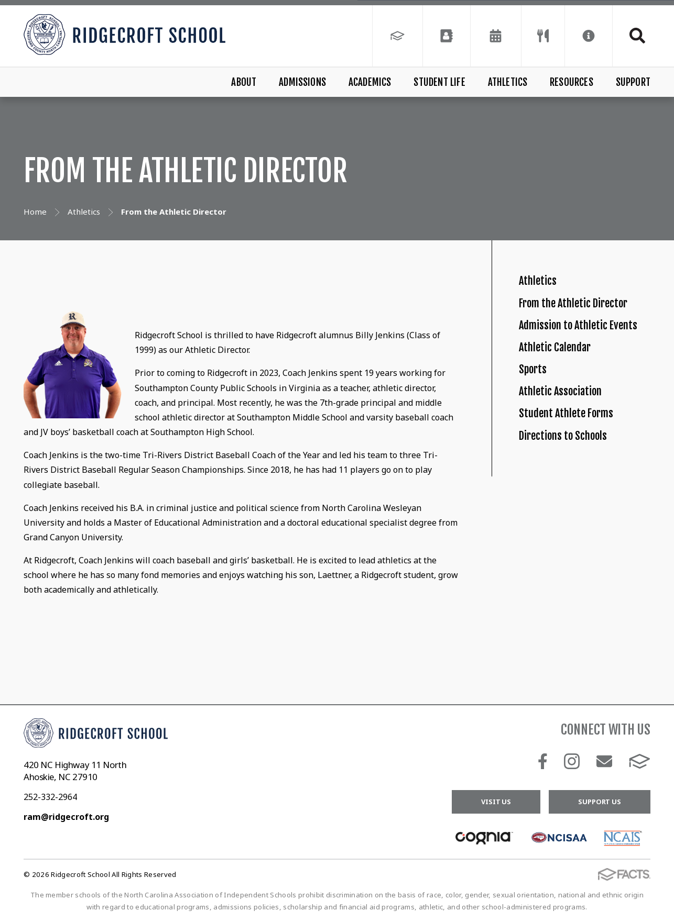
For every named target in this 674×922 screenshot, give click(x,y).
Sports (538, 450)
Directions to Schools (579, 558)
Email (604, 761)
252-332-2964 (50, 797)
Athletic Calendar (568, 415)
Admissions (302, 82)
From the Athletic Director (594, 324)
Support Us (599, 801)
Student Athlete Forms (584, 523)
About (243, 82)
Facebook (543, 761)
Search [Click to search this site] (637, 35)
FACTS (639, 761)
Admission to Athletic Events (579, 369)
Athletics (508, 82)
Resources (571, 82)
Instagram (572, 761)
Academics (370, 82)
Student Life (439, 82)
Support (633, 82)
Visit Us (496, 801)
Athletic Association (575, 486)
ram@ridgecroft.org (66, 817)
